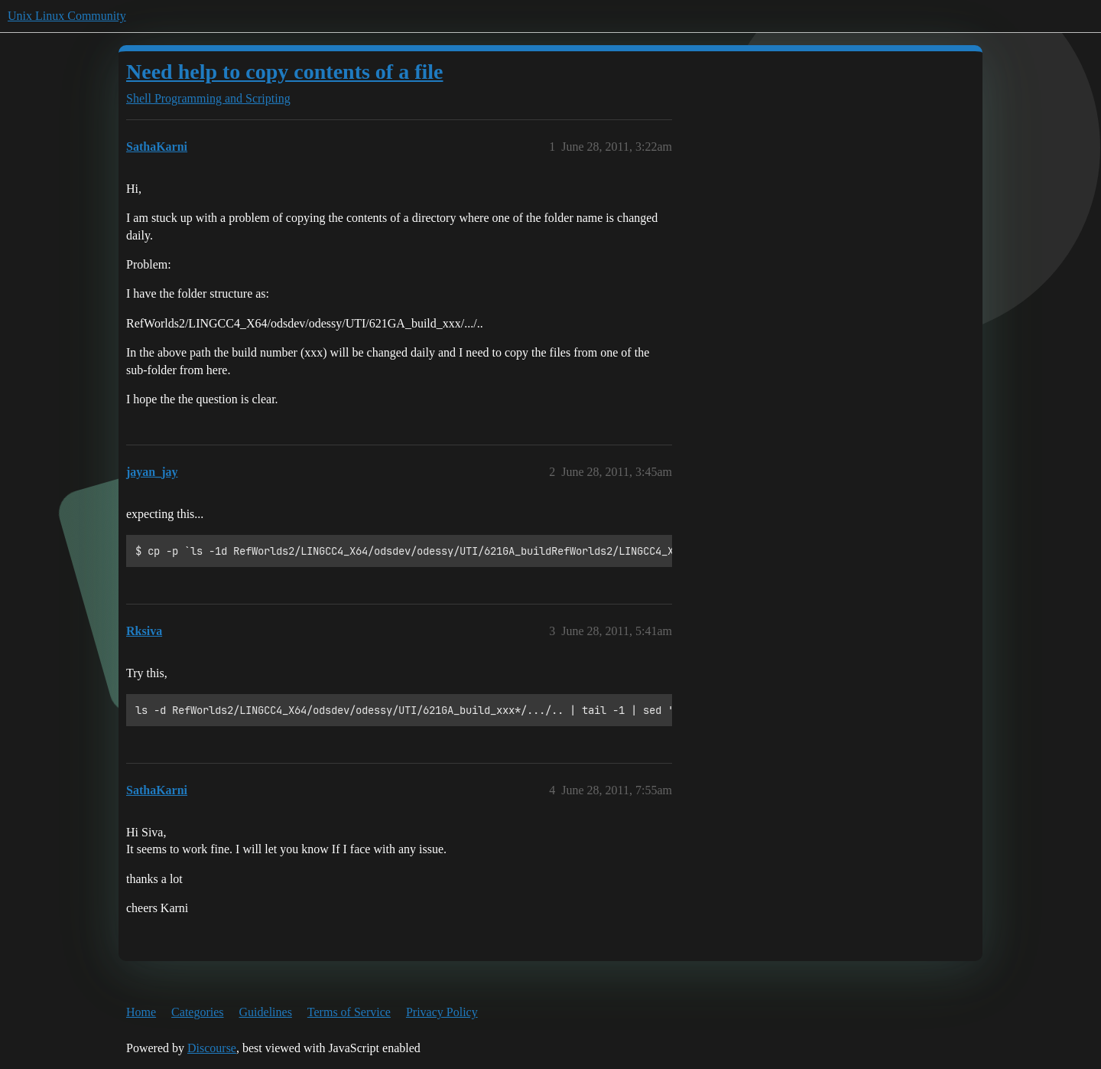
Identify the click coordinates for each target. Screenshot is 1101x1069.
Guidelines (265, 1011)
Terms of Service (349, 1011)
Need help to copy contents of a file (284, 71)
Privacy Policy (442, 1011)
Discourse (211, 1047)
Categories (197, 1011)
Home (141, 1011)
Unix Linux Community (67, 15)
